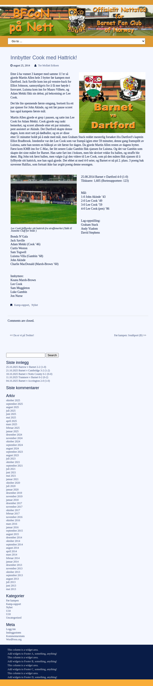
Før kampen (12, 600)
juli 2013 (11, 582)
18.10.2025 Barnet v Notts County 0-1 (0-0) (29, 374)
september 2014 (14, 544)
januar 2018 (12, 499)
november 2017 (14, 506)
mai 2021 (11, 475)
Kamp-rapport (21, 305)
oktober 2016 (13, 520)
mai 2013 (11, 589)
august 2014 (12, 547)
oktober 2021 (13, 462)
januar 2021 (12, 479)
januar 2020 (12, 489)
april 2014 (11, 551)
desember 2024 (14, 434)
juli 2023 (11, 458)
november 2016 (14, 517)
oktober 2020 (13, 482)
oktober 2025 (13, 400)
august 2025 (12, 407)
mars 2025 (11, 424)
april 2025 (11, 421)
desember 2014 (14, 537)
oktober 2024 (13, 441)
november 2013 (14, 568)
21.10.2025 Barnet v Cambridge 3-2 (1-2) (28, 370)
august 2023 (12, 455)
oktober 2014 (13, 541)
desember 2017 (14, 503)
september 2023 (14, 451)
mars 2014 (11, 554)
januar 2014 (12, 561)
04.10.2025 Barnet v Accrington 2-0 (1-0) (28, 380)
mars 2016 (11, 523)
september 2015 (14, 530)
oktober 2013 (13, 571)
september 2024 (14, 444)
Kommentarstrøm (15, 636)
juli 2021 (11, 468)
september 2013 (14, 575)
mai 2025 (11, 417)
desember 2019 (14, 492)
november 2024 (14, 438)
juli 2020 (11, 486)
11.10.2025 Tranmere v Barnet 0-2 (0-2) (27, 377)
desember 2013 (14, 564)
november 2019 (14, 496)
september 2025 (14, 403)
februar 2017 (13, 513)
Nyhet (35, 305)
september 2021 (14, 465)
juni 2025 (11, 414)
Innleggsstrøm (13, 632)
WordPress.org (14, 639)
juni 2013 (11, 585)
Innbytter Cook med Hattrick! (43, 57)
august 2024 (12, 448)
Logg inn (11, 629)
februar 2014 (13, 558)
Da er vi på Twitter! (23, 335)
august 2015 (12, 534)
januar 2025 (12, 431)
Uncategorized (13, 617)
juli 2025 (11, 410)
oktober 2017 (13, 510)
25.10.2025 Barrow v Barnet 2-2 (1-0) (26, 366)
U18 (8, 610)
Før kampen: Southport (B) (128, 335)
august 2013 (12, 578)
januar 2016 (12, 527)
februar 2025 (13, 427)
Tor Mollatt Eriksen (48, 65)
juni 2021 (11, 472)
